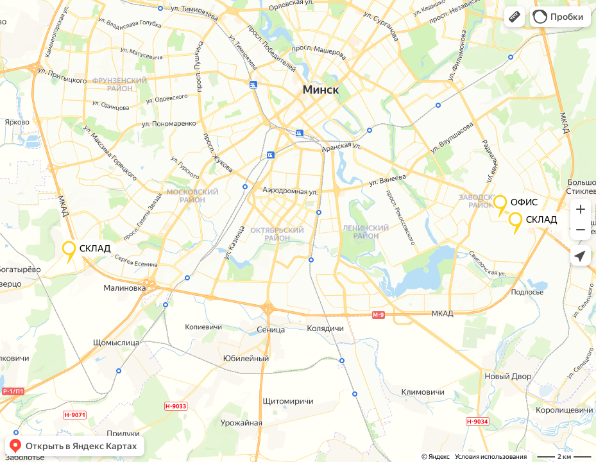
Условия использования (491, 456)
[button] (514, 16)
